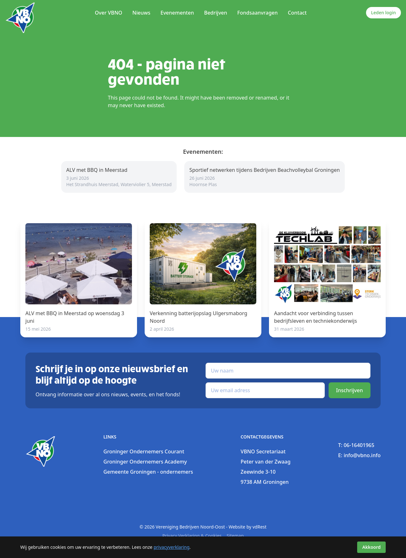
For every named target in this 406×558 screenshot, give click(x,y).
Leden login (383, 13)
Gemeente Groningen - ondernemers (148, 471)
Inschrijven (349, 390)
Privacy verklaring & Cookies (192, 536)
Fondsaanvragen (257, 12)
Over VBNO (108, 12)
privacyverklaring (171, 547)
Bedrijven (215, 12)
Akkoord (371, 547)
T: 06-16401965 (356, 445)
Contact (297, 12)
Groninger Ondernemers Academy (145, 461)
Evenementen (177, 12)
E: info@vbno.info (359, 455)
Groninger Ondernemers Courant (143, 451)
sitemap (235, 536)
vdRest (259, 527)
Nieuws (141, 12)
